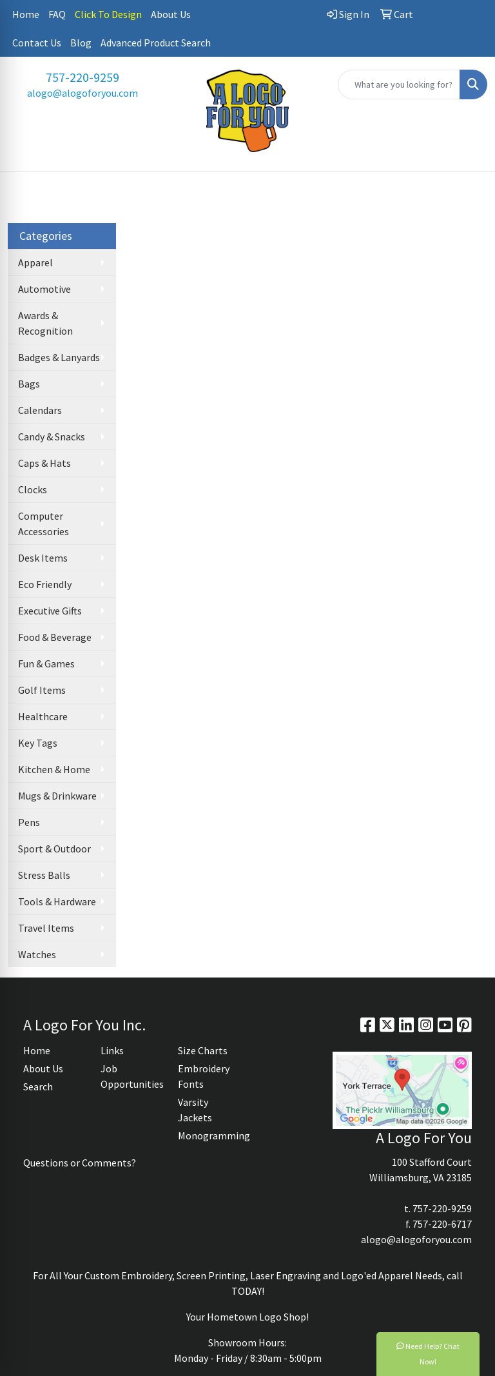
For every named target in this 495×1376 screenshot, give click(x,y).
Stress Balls (44, 875)
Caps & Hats (44, 463)
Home (25, 14)
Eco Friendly (45, 584)
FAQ (57, 14)
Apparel (35, 262)
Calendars (40, 410)
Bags (29, 383)
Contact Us (36, 42)
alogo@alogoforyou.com (82, 92)
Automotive (44, 288)
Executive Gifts (50, 610)
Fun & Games (46, 663)
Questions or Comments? (79, 1162)
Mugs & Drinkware (57, 795)
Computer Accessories (43, 523)
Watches (37, 954)
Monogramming (209, 1135)
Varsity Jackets (195, 1110)
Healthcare (43, 716)
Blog (81, 42)
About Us (171, 14)
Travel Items (46, 927)
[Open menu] (469, 191)
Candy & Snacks (51, 436)
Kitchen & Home (54, 769)
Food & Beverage (55, 637)
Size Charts (203, 1050)
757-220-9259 (82, 77)
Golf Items (42, 689)
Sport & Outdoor (54, 848)
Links (112, 1050)
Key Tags (37, 742)
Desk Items (43, 557)
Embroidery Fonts (203, 1076)
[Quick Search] (399, 84)
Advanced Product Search (156, 42)
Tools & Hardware (57, 901)
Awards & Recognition (45, 323)
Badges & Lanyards (59, 357)
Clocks (32, 489)
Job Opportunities (131, 1076)
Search (38, 1086)
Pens (29, 822)
